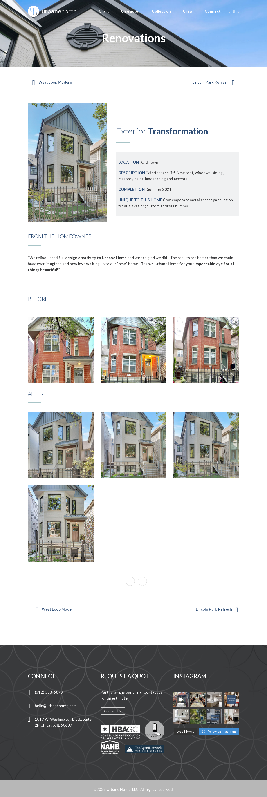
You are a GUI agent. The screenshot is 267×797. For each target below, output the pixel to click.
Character (130, 11)
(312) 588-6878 (49, 692)
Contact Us (112, 711)
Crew (188, 11)
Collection (161, 11)
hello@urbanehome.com (56, 705)
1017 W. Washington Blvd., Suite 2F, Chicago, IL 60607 (63, 722)
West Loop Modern (52, 83)
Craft (104, 11)
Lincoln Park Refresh (214, 83)
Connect (213, 11)
